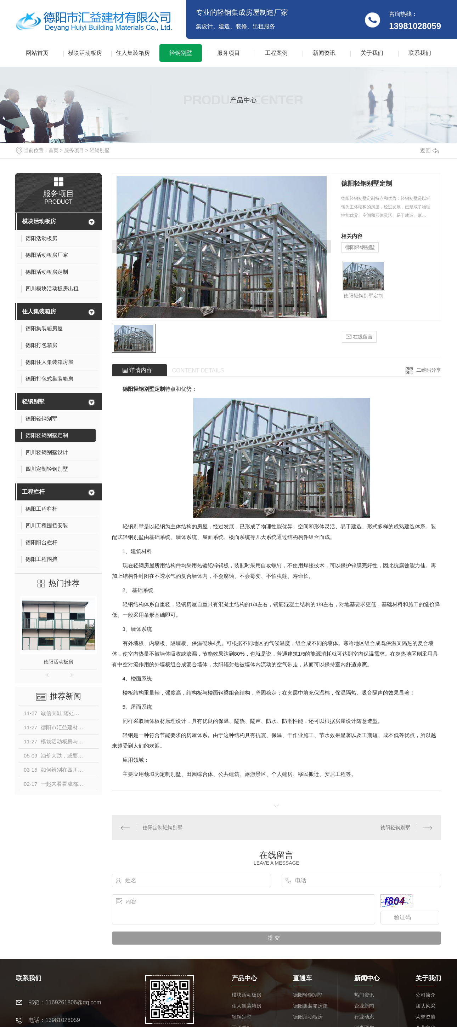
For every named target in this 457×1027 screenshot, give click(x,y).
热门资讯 (364, 994)
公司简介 (425, 994)
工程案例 (276, 53)
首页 (53, 150)
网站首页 (37, 53)
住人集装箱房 (133, 53)
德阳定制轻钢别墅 (162, 827)
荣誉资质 (425, 1016)
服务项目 (228, 53)
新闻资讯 (324, 53)
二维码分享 (428, 370)
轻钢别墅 (180, 53)
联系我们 (419, 53)
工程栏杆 (33, 492)
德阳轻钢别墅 (360, 247)
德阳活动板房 (58, 662)
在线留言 (359, 337)
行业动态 (364, 1016)
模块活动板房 (85, 53)
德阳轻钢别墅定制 (363, 295)
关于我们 (372, 53)
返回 (429, 150)
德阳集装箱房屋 (310, 1005)
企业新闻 (364, 1005)
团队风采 (425, 1005)
